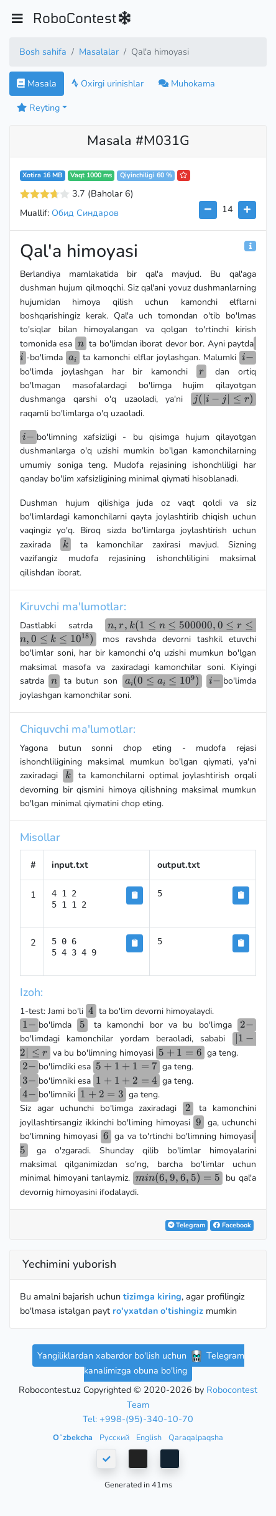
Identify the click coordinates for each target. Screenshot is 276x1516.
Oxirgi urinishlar (107, 83)
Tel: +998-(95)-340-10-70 (138, 1419)
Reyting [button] (38, 107)
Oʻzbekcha (73, 1437)
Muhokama (187, 83)
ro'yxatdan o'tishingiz (158, 1310)
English (149, 1437)
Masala (37, 83)
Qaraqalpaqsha (195, 1437)
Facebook (232, 1225)
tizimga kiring (152, 1296)
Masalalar (99, 51)
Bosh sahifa (43, 51)
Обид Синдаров (85, 213)
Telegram (186, 1225)
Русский (115, 1437)
